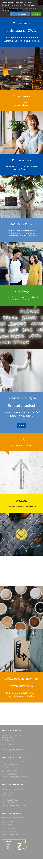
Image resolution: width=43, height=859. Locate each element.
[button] (3, 53)
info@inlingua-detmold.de (16, 834)
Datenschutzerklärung (20, 14)
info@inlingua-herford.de (16, 805)
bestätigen (36, 14)
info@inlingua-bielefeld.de (16, 750)
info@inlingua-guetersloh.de (17, 777)
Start (21, 425)
